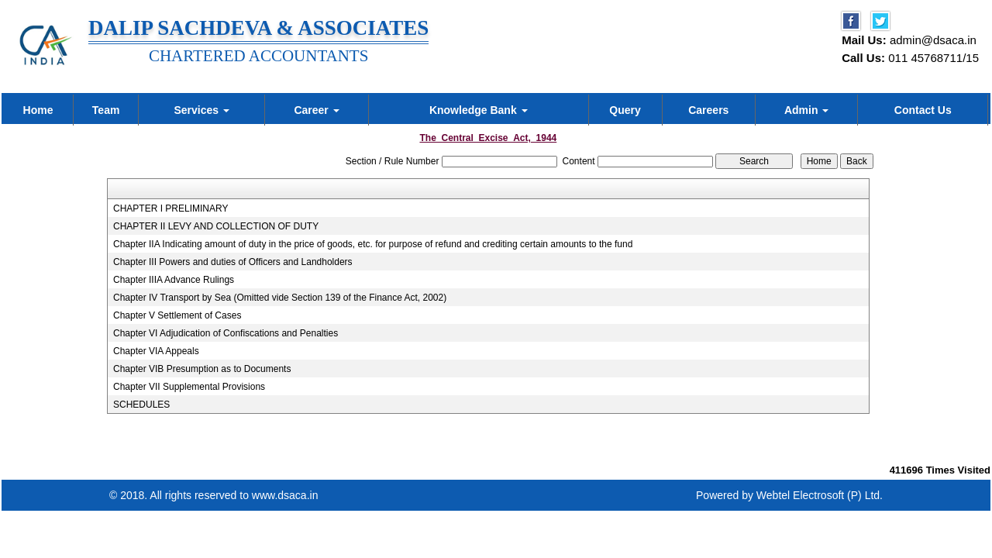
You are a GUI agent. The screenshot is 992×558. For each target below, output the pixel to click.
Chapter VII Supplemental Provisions (189, 386)
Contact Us (923, 110)
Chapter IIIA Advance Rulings (173, 279)
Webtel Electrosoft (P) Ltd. (819, 495)
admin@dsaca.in (933, 39)
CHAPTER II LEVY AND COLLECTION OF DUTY (216, 226)
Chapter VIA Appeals (156, 351)
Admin (806, 110)
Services (201, 110)
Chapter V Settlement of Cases (177, 315)
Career (316, 110)
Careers (708, 110)
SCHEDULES (141, 404)
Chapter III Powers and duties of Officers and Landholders (233, 262)
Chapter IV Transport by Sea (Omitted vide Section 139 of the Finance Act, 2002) (279, 297)
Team (106, 110)
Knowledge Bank (478, 110)
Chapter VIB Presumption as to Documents (202, 368)
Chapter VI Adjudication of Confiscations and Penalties (225, 333)
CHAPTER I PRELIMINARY (170, 208)
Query (624, 110)
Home (38, 110)
